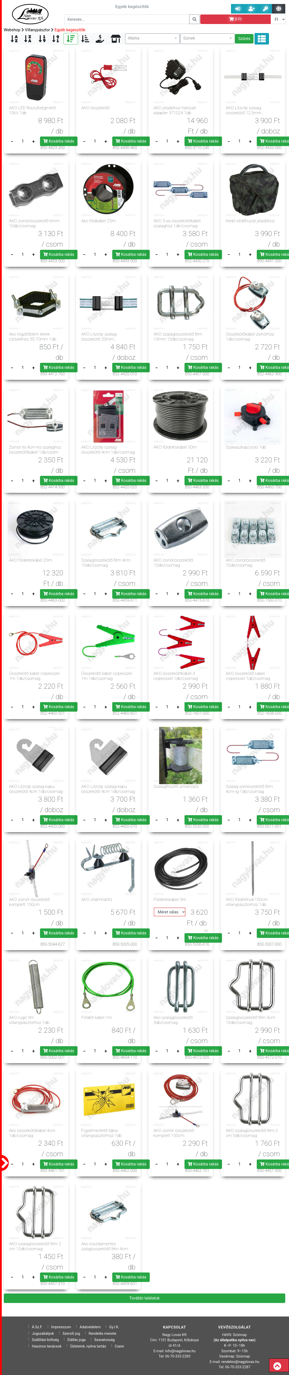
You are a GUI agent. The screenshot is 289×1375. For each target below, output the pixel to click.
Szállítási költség (45, 1340)
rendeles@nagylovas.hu (241, 1362)
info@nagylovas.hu (180, 1351)
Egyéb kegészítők (69, 30)
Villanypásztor (37, 30)
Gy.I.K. (114, 1327)
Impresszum (61, 1327)
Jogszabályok (43, 1333)
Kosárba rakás (58, 141)
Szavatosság (104, 1340)
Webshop (12, 30)
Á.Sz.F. (37, 1327)
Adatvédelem (90, 1327)
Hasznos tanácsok (47, 1346)
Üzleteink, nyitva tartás (88, 1346)
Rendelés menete (102, 1333)
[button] (152, 39)
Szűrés (244, 38)
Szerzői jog (71, 1333)
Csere (119, 1346)
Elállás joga (77, 1340)
